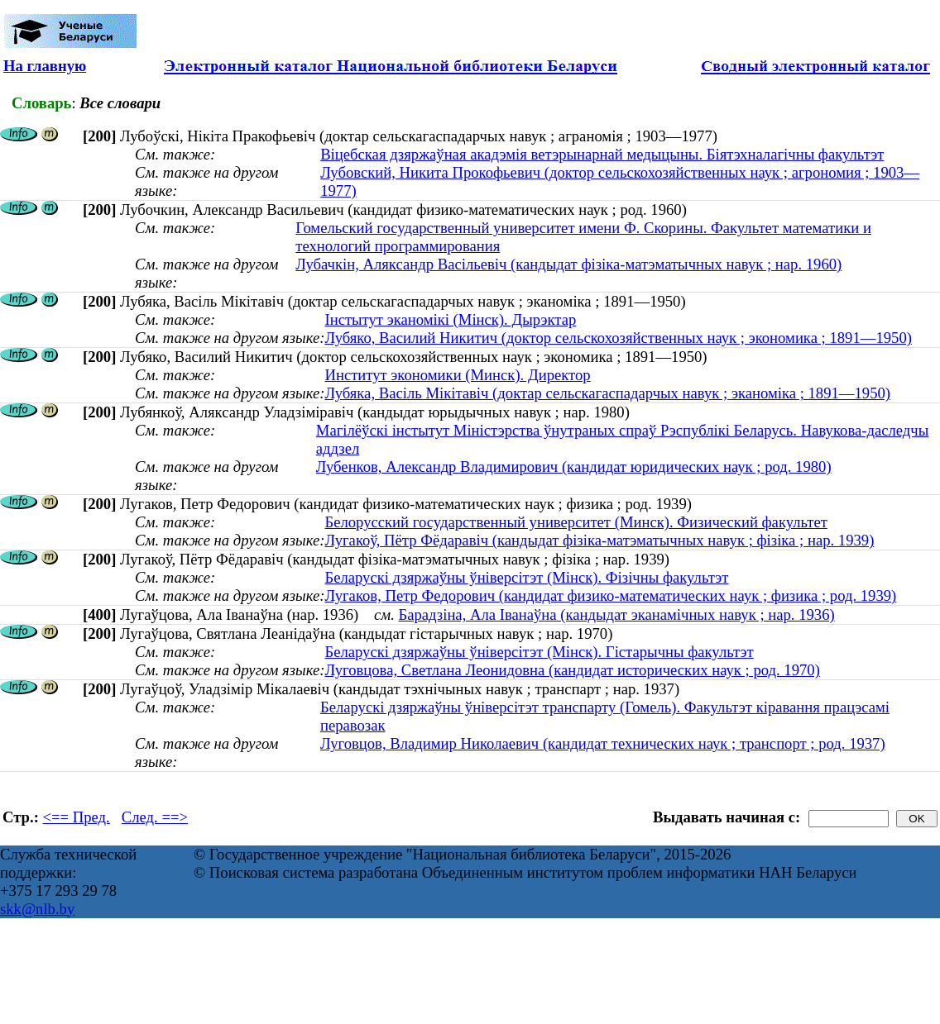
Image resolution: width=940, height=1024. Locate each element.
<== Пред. (76, 817)
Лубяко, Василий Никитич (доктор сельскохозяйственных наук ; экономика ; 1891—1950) (618, 337)
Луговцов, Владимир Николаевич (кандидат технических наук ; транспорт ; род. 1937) (602, 743)
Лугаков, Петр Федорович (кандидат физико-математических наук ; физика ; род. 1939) (610, 595)
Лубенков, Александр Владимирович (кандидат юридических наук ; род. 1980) (574, 466)
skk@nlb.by (37, 908)
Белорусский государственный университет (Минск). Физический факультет (575, 522)
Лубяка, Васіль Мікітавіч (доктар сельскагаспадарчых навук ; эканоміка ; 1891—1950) (607, 393)
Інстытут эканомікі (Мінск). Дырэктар (450, 319)
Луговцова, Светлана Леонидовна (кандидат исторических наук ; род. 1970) (571, 670)
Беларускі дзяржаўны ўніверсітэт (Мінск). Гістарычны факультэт (538, 651)
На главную (44, 65)
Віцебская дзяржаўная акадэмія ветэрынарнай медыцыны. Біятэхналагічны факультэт (602, 154)
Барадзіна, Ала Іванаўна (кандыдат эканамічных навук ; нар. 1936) (617, 614)
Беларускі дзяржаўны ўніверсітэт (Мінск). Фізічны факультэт (526, 577)
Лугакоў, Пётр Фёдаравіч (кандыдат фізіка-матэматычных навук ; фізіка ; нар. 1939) (599, 540)
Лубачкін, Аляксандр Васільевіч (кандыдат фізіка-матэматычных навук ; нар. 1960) (568, 264)
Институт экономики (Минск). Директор (457, 374)
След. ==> (155, 817)
